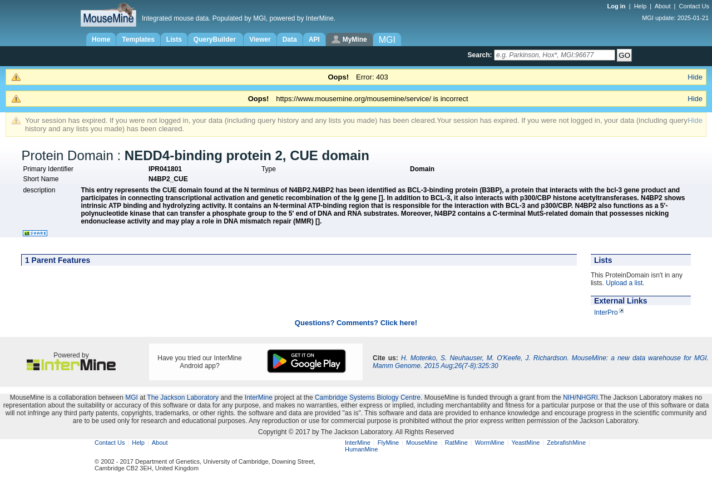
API (314, 39)
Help (640, 6)
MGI (131, 397)
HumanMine (361, 449)
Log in (617, 6)
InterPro (606, 312)
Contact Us (694, 6)
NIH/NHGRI (580, 397)
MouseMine (422, 442)
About (663, 6)
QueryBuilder (216, 39)
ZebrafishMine (566, 442)
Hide (695, 77)
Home (101, 39)
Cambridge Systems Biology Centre (368, 397)
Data (290, 39)
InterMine (259, 397)
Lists (174, 39)
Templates (138, 39)
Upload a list (624, 283)
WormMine (490, 442)
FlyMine (388, 442)
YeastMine (525, 442)
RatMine (456, 442)
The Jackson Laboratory (183, 397)
